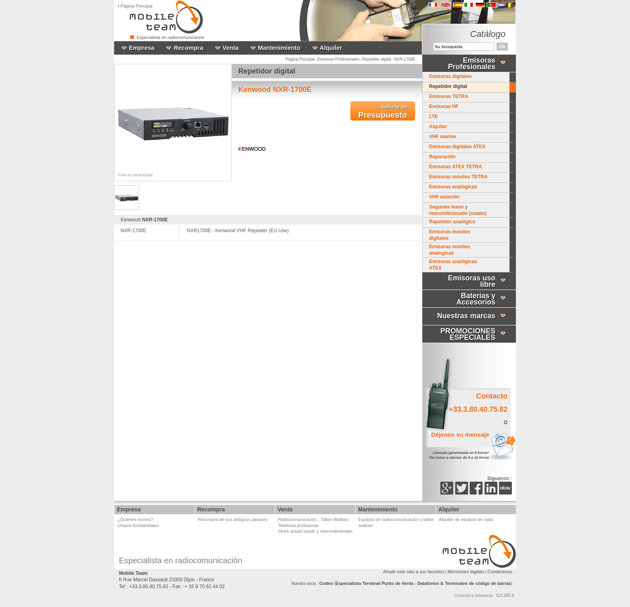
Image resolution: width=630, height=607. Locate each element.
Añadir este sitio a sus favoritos (413, 571)
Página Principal (300, 59)
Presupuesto (382, 111)
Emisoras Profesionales (338, 59)
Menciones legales (466, 571)
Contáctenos (499, 571)
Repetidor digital (376, 59)
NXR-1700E (404, 59)
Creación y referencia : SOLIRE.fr (484, 595)
